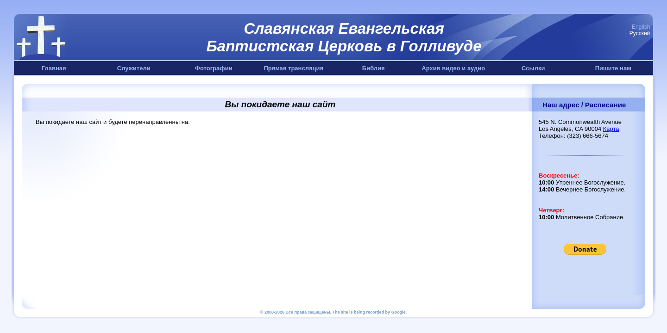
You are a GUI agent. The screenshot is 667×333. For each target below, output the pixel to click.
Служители (134, 68)
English (641, 27)
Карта (611, 128)
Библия (373, 68)
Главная (54, 68)
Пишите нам (613, 68)
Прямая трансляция (293, 68)
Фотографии (214, 68)
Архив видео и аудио (453, 68)
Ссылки (533, 68)
